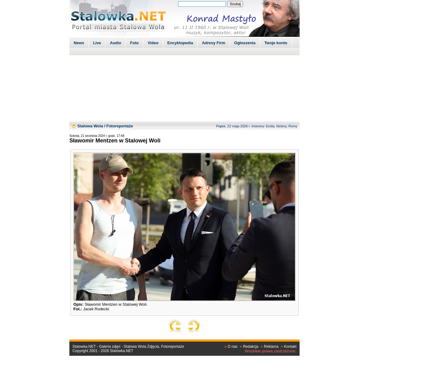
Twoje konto (275, 43)
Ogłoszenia (244, 43)
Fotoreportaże (119, 126)
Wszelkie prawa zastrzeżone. (271, 351)
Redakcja (250, 346)
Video (153, 43)
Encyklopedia (180, 43)
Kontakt (290, 346)
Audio (115, 43)
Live (97, 43)
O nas (233, 346)
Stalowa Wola (90, 126)
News (79, 43)
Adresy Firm (213, 43)
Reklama (271, 346)
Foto (134, 43)
